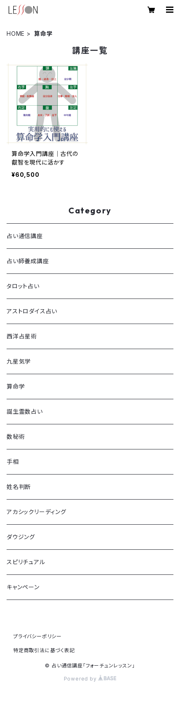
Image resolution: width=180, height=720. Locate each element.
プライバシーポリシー (37, 636)
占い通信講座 (25, 235)
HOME (16, 33)
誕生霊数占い (25, 411)
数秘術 (16, 436)
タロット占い (23, 285)
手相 (13, 461)
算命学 (16, 386)
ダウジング (21, 536)
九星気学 (19, 361)
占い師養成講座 (28, 260)
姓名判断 (19, 486)
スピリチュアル (26, 561)
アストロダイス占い (32, 311)
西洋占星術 (22, 336)
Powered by (90, 679)
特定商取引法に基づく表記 (44, 650)
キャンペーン (23, 586)
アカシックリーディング (36, 511)
